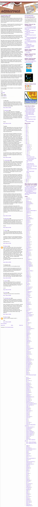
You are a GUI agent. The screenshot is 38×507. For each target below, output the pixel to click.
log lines (27, 326)
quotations (28, 401)
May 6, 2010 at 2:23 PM (7, 215)
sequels (27, 437)
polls (27, 377)
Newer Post (3, 325)
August (28, 150)
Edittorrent (6, 246)
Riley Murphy (6, 110)
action (27, 197)
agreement (28, 208)
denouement (28, 254)
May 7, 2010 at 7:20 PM (7, 314)
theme (27, 477)
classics (27, 232)
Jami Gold (6, 280)
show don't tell (28, 450)
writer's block (28, 502)
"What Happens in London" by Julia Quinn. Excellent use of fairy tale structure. (30, 193)
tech (27, 472)
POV (27, 379)
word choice (28, 496)
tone (27, 482)
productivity (28, 386)
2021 (27, 128)
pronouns (27, 391)
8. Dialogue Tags (28, 44)
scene (27, 421)
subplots (27, 465)
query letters (28, 400)
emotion (27, 273)
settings (27, 446)
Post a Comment (4, 323)
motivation (28, 340)
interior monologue (29, 314)
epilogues (27, 275)
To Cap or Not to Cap (30, 163)
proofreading (28, 392)
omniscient (28, 351)
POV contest (28, 380)
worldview (28, 499)
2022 (27, 127)
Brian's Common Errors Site (30, 108)
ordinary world (28, 354)
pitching (27, 370)
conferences (28, 241)
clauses (27, 233)
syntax (27, 469)
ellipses (27, 271)
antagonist (28, 211)
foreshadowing (28, 291)
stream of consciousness (30, 458)
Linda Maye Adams (7, 298)
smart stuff (28, 453)
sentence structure (29, 435)
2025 (27, 124)
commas (27, 239)
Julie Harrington (7, 160)
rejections (27, 409)
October (28, 147)
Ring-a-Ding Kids (29, 160)
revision (27, 415)
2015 (27, 136)
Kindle (27, 320)
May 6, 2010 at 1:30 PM (7, 107)
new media (28, 349)
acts (27, 200)
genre (27, 298)
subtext (27, 466)
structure (27, 459)
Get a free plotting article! (29, 15)
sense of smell (28, 430)
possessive (28, 378)
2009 (27, 179)
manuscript (28, 327)
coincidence (28, 237)
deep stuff (27, 253)
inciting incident (29, 312)
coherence (28, 236)
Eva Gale (5, 292)
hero (27, 305)
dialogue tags (28, 263)
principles (27, 385)
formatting (28, 292)
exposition (28, 281)
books (27, 223)
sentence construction (30, 432)
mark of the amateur (29, 328)
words (27, 497)
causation (27, 226)
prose (27, 393)
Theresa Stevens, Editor (30, 121)
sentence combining (29, 431)
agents (27, 207)
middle (27, 335)
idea (27, 311)
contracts (27, 246)
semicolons (28, 429)
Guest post (28, 155)
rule (26, 418)
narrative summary (29, 348)
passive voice (28, 362)
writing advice (28, 504)
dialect (27, 260)
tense (27, 474)
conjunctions (28, 244)
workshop (27, 498)
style (27, 460)
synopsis (27, 468)
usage (27, 490)
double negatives (29, 266)
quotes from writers (29, 402)
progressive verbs (29, 387)
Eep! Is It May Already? (30, 171)
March (28, 175)
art (26, 214)
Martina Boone (6, 218)
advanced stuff (28, 202)
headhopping (28, 304)
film (26, 285)
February (28, 176)
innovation (28, 313)
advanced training (29, 203)
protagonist (28, 394)
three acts (27, 481)
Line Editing (28, 52)
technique (27, 473)
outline (27, 356)
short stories (28, 447)
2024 (27, 126)
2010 (27, 143)
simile (27, 451)
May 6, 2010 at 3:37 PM (7, 243)
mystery (27, 342)
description (28, 255)
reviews (27, 413)
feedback (27, 284)
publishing (28, 395)
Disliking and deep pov (30, 164)
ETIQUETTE (28, 276)
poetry (27, 373)
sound (27, 454)
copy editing (28, 247)
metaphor (27, 334)
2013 (27, 139)
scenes (27, 423)
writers (27, 503)
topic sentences (28, 483)
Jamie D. (5, 230)
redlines (27, 407)
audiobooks (28, 215)
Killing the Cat (28, 167)
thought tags (28, 480)
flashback (27, 289)
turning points (28, 487)
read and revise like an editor (31, 403)
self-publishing (28, 428)
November (28, 146)
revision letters (28, 416)
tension (27, 475)
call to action (28, 225)
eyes (27, 282)
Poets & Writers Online (30, 113)
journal (27, 319)
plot (26, 371)
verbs (27, 491)
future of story (28, 297)
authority (27, 219)
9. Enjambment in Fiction (30, 45)
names (27, 343)
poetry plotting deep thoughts (31, 374)
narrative (27, 347)
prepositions (28, 384)
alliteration (28, 209)
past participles (28, 363)
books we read (28, 224)
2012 (27, 140)
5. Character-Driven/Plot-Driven (31, 37)
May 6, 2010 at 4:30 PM (7, 262)
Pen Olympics (28, 364)
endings (27, 274)
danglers (27, 251)
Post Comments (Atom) (9, 327)
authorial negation (29, 218)
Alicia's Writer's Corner (30, 107)
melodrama (28, 329)
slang (27, 452)
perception (28, 366)
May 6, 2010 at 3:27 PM (7, 227)
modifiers (27, 337)
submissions (28, 462)
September (29, 148)
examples (27, 277)
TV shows (27, 488)
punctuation (28, 399)
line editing (28, 322)
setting (27, 445)
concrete (27, 240)
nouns (27, 350)
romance (27, 417)
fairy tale (27, 283)
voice (27, 495)
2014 (27, 138)
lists (27, 325)
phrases (27, 369)
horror (27, 307)
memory (27, 332)
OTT (27, 162)
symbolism (28, 467)
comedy (27, 238)
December (28, 144)
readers (27, 406)
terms (27, 476)
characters (28, 230)
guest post (28, 303)
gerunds (27, 299)
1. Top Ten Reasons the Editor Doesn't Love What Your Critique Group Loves (30, 28)
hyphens (27, 310)
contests (27, 245)
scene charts (28, 422)
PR (26, 381)
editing (27, 268)
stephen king (28, 455)
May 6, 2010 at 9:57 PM (7, 289)
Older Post (21, 325)
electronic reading (29, 270)
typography (28, 489)
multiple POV (28, 341)
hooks (27, 306)
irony (27, 318)
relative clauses (28, 410)
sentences (28, 436)
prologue (27, 388)
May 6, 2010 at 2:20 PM (7, 157)
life (26, 321)
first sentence (28, 288)
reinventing (28, 408)
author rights (28, 217)
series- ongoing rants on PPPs (31, 443)
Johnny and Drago (29, 56)
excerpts (27, 278)
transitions (28, 484)
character (27, 229)
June (28, 152)
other (27, 355)
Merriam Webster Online (30, 112)
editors (27, 269)
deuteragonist (28, 259)
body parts (28, 222)
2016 (27, 135)
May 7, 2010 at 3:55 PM (7, 295)
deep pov (5, 95)
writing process (28, 505)
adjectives (28, 201)
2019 (27, 131)
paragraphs (28, 358)
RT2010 (27, 172)
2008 (27, 180)
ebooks (27, 267)
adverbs (27, 204)
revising (27, 414)
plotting (27, 372)
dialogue (27, 261)
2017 (27, 134)
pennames (28, 365)
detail (27, 256)
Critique (27, 248)
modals (27, 336)
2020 (27, 130)
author (27, 216)
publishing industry (29, 396)
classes (27, 231)
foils (27, 290)
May (27, 154)
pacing (27, 357)
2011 (27, 142)
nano (27, 344)
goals (27, 300)
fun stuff (27, 296)
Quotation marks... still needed (31, 166)
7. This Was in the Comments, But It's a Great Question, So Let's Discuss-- (30, 42)
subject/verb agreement (30, 461)
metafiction (28, 333)
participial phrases (29, 359)
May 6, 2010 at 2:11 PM (7, 123)
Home (12, 325)
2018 (27, 132)
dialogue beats (28, 262)
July (27, 151)
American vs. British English (31, 210)
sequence (27, 438)
